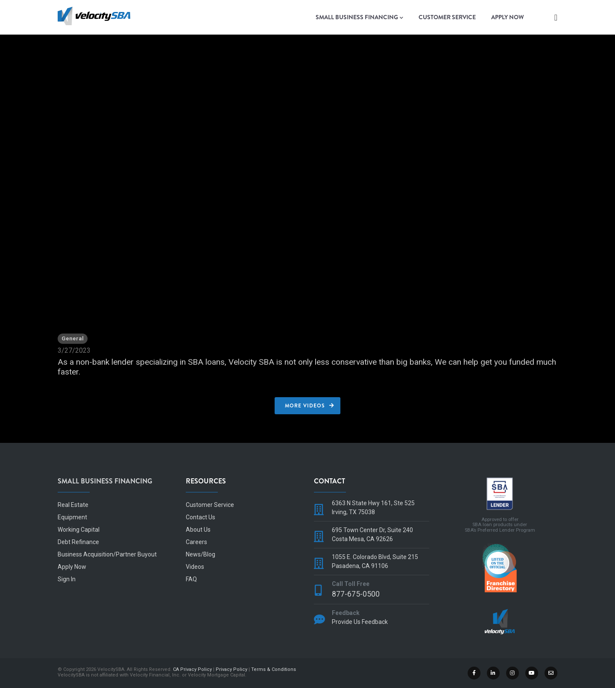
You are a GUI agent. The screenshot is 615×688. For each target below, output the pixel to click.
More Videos (305, 406)
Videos (195, 566)
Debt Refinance (78, 542)
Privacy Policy (231, 669)
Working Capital (79, 529)
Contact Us (200, 517)
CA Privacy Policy (192, 669)
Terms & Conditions (273, 669)
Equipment (72, 517)
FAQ (191, 579)
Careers (196, 542)
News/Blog (200, 554)
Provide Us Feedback (360, 621)
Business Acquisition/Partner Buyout (107, 554)
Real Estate (73, 504)
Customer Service (447, 17)
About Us (198, 529)
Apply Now (507, 17)
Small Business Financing (359, 17)
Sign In (67, 579)
